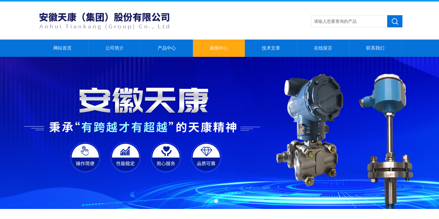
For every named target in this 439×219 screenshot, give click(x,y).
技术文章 (271, 48)
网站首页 (62, 48)
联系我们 (375, 48)
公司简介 (114, 48)
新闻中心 (219, 48)
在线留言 (323, 48)
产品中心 (167, 48)
